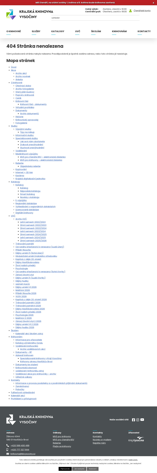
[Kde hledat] (139, 19)
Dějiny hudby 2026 (25, 328)
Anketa (19, 80)
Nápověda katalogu (30, 192)
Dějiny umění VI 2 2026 (27, 325)
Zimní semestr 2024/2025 (33, 235)
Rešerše (19, 164)
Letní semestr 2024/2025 (33, 238)
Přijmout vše (64, 469)
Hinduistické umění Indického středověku (36, 257)
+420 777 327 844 (20, 450)
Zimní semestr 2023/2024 (33, 229)
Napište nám (99, 443)
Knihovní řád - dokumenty (33, 105)
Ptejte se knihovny (62, 447)
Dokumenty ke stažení (27, 365)
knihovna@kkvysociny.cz (23, 454)
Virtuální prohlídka (25, 108)
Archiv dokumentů (29, 114)
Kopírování (21, 170)
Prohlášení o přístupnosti (23, 399)
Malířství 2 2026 (24, 319)
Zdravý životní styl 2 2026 (28, 322)
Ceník (18, 99)
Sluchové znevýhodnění (32, 148)
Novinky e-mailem (102, 440)
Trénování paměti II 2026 (28, 306)
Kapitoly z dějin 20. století (28, 260)
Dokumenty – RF (24, 353)
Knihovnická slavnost (26, 368)
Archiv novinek (23, 77)
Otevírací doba (23, 86)
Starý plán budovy (25, 92)
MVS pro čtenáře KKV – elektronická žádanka (42, 157)
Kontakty (144, 32)
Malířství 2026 (23, 291)
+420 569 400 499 (20, 446)
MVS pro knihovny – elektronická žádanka (41, 161)
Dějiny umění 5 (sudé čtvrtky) (31, 278)
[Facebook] (133, 421)
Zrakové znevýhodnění (31, 145)
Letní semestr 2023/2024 (33, 232)
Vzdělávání (21, 151)
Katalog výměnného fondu (29, 343)
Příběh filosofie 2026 (26, 294)
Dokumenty (21, 111)
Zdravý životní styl (25, 275)
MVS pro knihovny (62, 437)
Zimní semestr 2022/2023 (33, 226)
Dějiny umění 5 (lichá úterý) (30, 254)
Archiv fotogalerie (25, 89)
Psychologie (22, 269)
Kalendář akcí (18, 396)
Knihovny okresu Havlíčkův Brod (36, 362)
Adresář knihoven (24, 356)
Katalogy (57, 32)
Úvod (13, 68)
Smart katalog (27, 195)
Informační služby (25, 136)
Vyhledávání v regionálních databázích (35, 207)
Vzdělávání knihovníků (27, 346)
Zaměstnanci (22, 387)
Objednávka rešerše (30, 167)
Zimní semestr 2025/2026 (33, 241)
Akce (13, 71)
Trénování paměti (25, 244)
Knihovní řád (22, 102)
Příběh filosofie (23, 250)
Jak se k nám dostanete (32, 142)
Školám (96, 32)
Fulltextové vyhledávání (23, 393)
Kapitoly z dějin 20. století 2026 (31, 300)
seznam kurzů (23, 285)
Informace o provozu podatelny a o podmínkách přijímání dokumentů (51, 384)
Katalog (19, 185)
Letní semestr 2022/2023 (33, 223)
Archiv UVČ (21, 219)
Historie (19, 117)
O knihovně (13, 32)
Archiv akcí (21, 74)
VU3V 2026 (21, 297)
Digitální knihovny (24, 213)
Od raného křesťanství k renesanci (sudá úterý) (40, 247)
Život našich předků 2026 (28, 312)
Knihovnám (119, 32)
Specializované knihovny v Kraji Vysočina (40, 359)
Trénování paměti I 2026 (28, 303)
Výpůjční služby (23, 130)
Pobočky (20, 390)
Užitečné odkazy (24, 377)
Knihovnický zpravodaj (27, 120)
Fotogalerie (21, 123)
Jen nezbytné (79, 469)
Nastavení (93, 469)
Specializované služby (27, 139)
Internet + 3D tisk (24, 173)
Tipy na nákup (27, 133)
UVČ (77, 32)
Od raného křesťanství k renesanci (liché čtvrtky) (40, 272)
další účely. (133, 459)
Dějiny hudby (22, 281)
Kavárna (20, 176)
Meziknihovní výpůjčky (27, 154)
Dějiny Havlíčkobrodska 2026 (30, 309)
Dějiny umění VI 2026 (26, 288)
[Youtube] (142, 421)
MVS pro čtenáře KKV (63, 440)
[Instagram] (137, 421)
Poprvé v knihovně (25, 95)
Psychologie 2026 (24, 315)
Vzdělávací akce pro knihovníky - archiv (36, 374)
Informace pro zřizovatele (29, 340)
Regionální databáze (26, 204)
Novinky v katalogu (29, 198)
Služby (36, 32)
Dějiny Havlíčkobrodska (27, 263)
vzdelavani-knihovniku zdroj (30, 371)
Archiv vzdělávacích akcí (32, 350)
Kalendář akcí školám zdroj (29, 334)
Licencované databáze (27, 210)
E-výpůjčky (21, 201)
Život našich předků (25, 266)
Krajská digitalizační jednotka (30, 179)
